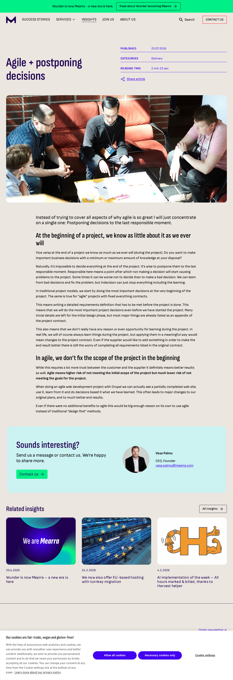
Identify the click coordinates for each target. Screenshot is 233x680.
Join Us (108, 19)
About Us (127, 19)
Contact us (31, 474)
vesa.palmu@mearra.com (174, 466)
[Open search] (187, 20)
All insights (213, 509)
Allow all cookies (115, 655)
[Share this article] (133, 79)
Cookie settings (205, 655)
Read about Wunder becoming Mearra (148, 6)
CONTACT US (214, 19)
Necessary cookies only (160, 655)
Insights (89, 19)
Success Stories (36, 19)
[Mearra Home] (11, 19)
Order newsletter (213, 630)
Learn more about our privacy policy (38, 672)
